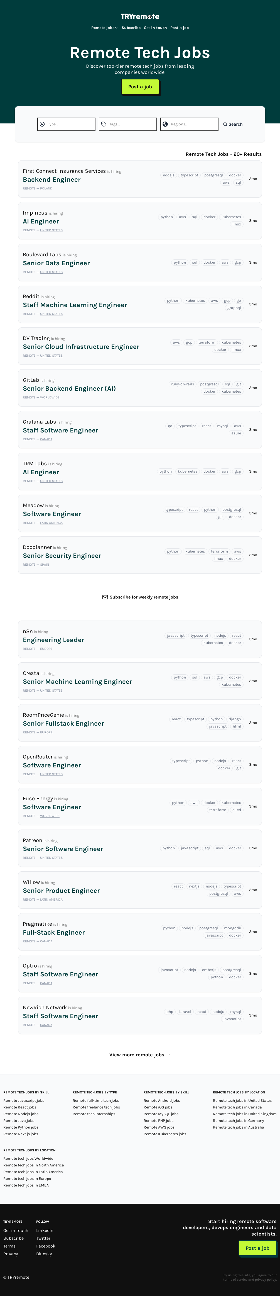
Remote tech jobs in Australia (238, 1127)
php (169, 1011)
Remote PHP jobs (158, 1120)
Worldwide (50, 397)
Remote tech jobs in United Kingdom (245, 1114)
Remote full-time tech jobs (96, 1100)
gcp (238, 262)
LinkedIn (44, 1230)
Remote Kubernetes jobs (165, 1134)
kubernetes (231, 217)
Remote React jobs (19, 1107)
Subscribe (131, 27)
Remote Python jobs (20, 1127)
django (235, 719)
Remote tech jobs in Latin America (33, 1171)
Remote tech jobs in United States (242, 1100)
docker (235, 175)
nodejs (169, 175)
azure (236, 433)
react (206, 426)
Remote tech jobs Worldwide (28, 1158)
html (237, 726)
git (238, 384)
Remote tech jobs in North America (33, 1165)
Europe (46, 649)
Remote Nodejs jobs (20, 1114)
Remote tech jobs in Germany (238, 1120)
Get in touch (155, 27)
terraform (206, 342)
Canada (46, 439)
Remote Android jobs (162, 1100)
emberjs (209, 969)
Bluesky (44, 1253)
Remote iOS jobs (158, 1107)
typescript (189, 175)
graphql (234, 307)
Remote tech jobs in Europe (27, 1178)
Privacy (10, 1253)
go (239, 300)
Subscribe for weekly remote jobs (144, 597)
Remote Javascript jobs (23, 1100)
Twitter (43, 1238)
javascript (176, 635)
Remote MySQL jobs (161, 1114)
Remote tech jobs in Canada (237, 1107)
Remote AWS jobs (159, 1127)
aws (226, 182)
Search (233, 124)
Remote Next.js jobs (20, 1134)
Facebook (45, 1246)
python (167, 217)
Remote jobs (104, 27)
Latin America (51, 523)
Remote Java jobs (18, 1120)
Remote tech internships (94, 1114)
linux (236, 224)
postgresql (213, 175)
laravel (185, 1011)
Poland (46, 188)
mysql (222, 426)
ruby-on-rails (182, 384)
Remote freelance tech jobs (96, 1107)
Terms (9, 1246)
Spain (44, 564)
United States (51, 230)
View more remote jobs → (140, 1055)
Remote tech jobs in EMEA (26, 1185)
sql (238, 182)
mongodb (232, 928)
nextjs (194, 886)
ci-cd (236, 810)
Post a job (179, 27)
